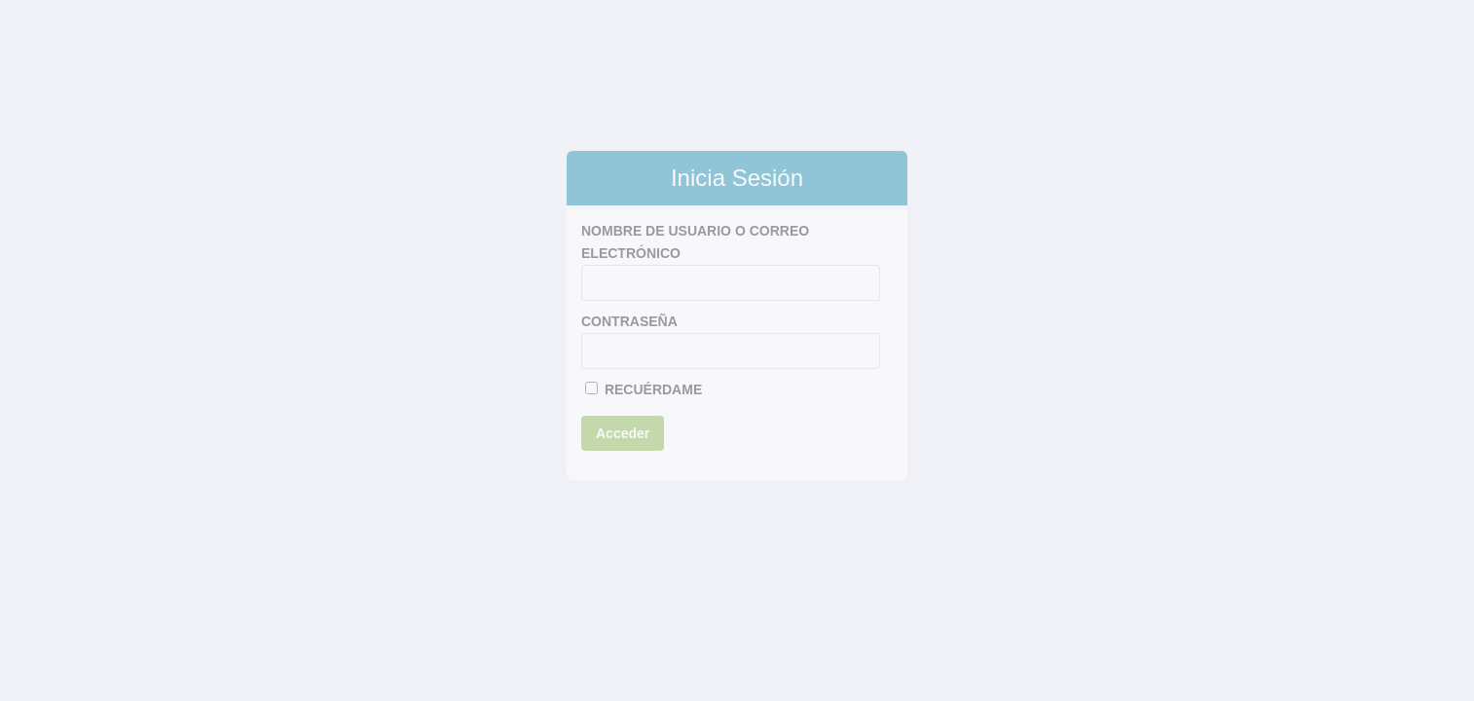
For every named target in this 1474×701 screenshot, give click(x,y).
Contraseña (629, 321)
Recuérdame (643, 389)
